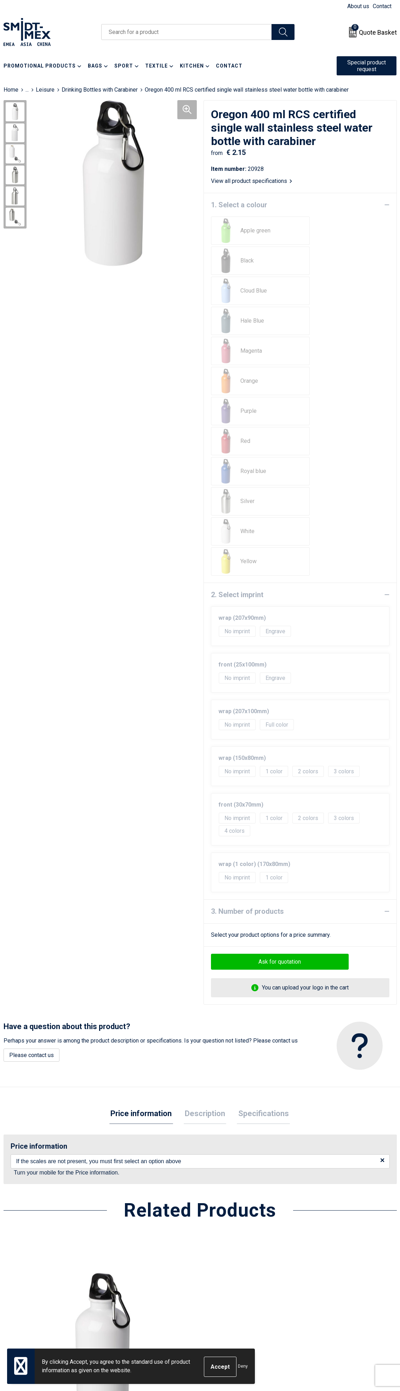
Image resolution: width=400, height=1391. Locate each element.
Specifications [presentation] (261, 873)
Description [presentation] (205, 873)
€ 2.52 (125, 1183)
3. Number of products (247, 670)
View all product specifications (251, 181)
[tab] (143, 874)
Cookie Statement (328, 1260)
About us (358, 6)
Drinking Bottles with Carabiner (100, 89)
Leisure (45, 89)
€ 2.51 (27, 1173)
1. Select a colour (239, 205)
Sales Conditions (327, 1249)
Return (217, 1260)
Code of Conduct (327, 1281)
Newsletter (125, 1260)
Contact (382, 6)
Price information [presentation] (143, 873)
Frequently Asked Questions (147, 1271)
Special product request (366, 66)
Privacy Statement (329, 1271)
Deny (243, 1366)
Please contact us (31, 814)
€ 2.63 (322, 1173)
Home (11, 89)
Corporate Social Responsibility (345, 1292)
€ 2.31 (224, 1173)
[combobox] (186, 32)
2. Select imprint (237, 354)
